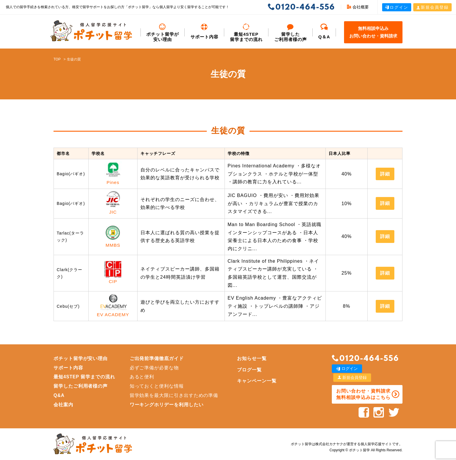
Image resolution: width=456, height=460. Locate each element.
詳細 (385, 173)
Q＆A (324, 31)
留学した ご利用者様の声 (290, 33)
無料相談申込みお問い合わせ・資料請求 (373, 32)
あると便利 (142, 377)
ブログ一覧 (250, 370)
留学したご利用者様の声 (81, 386)
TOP (57, 59)
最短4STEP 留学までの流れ (246, 33)
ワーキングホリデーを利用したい (167, 405)
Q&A (59, 395)
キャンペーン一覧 (258, 381)
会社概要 (358, 7)
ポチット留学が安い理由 (162, 33)
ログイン (396, 7)
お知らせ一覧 (253, 359)
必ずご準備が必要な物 (155, 368)
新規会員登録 (432, 7)
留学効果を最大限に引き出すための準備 (174, 395)
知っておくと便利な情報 (157, 386)
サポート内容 (204, 31)
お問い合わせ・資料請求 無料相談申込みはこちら (363, 385)
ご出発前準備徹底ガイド (157, 359)
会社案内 (63, 405)
